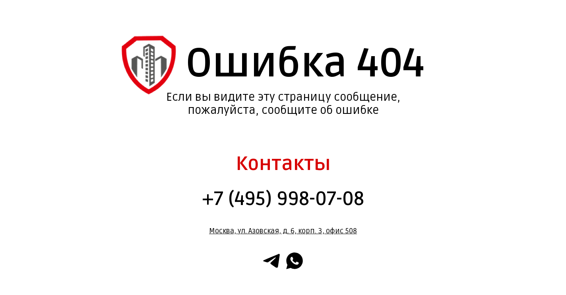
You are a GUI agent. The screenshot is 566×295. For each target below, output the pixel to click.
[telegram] (271, 260)
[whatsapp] (294, 260)
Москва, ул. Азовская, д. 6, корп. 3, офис (276, 231)
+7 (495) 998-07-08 (283, 199)
